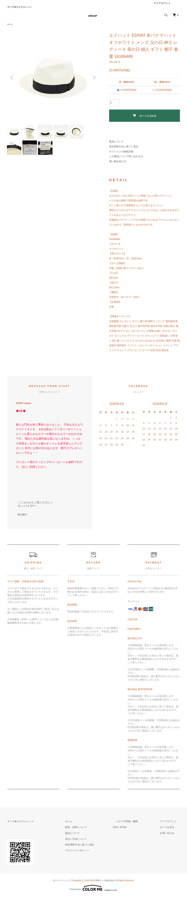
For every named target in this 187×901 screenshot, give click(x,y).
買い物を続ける (117, 166)
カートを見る (170, 832)
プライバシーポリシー (93, 855)
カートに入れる (144, 120)
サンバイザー (27, 511)
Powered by (93, 893)
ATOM (135, 832)
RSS (128, 832)
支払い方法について (92, 843)
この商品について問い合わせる (126, 161)
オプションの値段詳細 (121, 156)
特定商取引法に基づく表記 (123, 151)
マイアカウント (162, 7)
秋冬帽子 (22, 519)
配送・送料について (92, 832)
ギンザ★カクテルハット (34, 9)
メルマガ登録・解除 (136, 826)
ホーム (10, 29)
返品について (116, 146)
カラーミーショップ (62, 885)
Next (93, 82)
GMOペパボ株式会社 (105, 885)
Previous (12, 82)
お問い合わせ (170, 837)
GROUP (92, 20)
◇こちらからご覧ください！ (36, 507)
